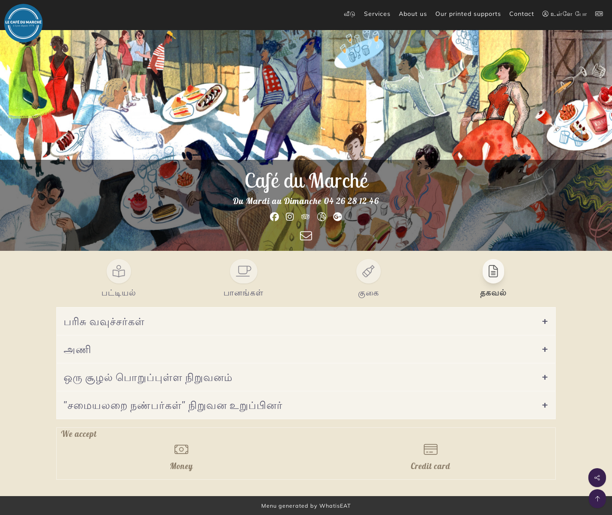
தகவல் (493, 292)
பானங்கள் (243, 292)
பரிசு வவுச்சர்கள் (104, 321)
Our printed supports (468, 14)
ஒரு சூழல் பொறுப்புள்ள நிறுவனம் (148, 377)
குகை (368, 292)
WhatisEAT (335, 505)
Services (377, 14)
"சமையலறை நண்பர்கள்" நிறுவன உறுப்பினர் (173, 405)
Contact (521, 14)
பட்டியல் (118, 292)
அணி (78, 349)
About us (413, 14)
